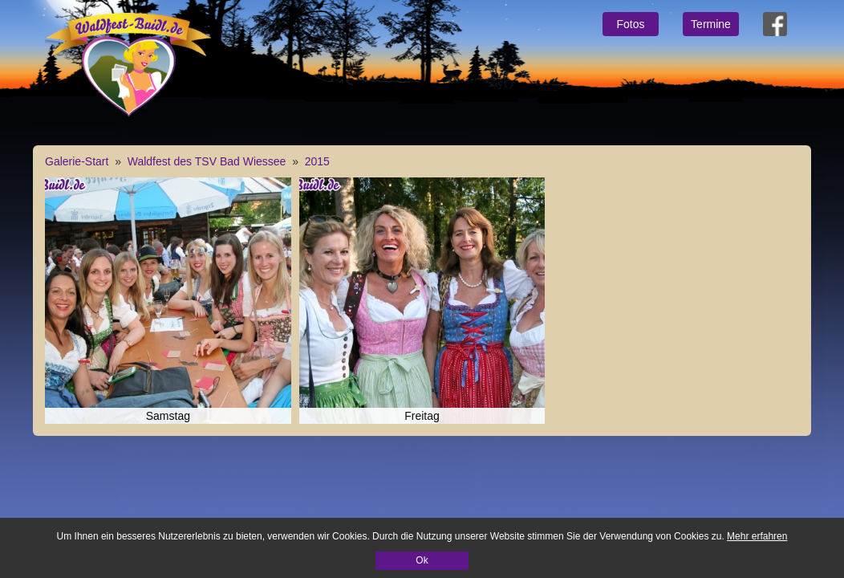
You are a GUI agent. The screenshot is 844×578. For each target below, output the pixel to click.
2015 (317, 161)
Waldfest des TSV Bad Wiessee (207, 161)
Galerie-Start (76, 161)
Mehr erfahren (757, 536)
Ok (422, 560)
